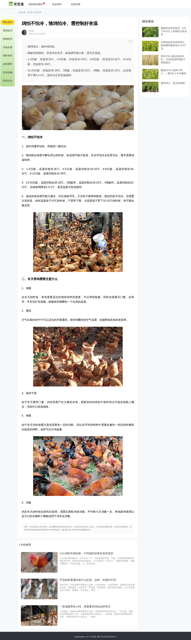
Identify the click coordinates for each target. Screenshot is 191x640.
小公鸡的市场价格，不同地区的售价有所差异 (86, 553)
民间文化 (7, 80)
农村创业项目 (36, 4)
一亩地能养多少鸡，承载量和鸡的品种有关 (85, 606)
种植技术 (7, 39)
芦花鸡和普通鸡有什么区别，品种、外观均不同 (88, 579)
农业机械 (7, 72)
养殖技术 (7, 30)
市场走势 (7, 47)
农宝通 (30, 12)
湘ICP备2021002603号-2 (107, 637)
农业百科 (57, 4)
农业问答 (75, 4)
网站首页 (7, 22)
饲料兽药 (7, 55)
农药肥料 (7, 64)
